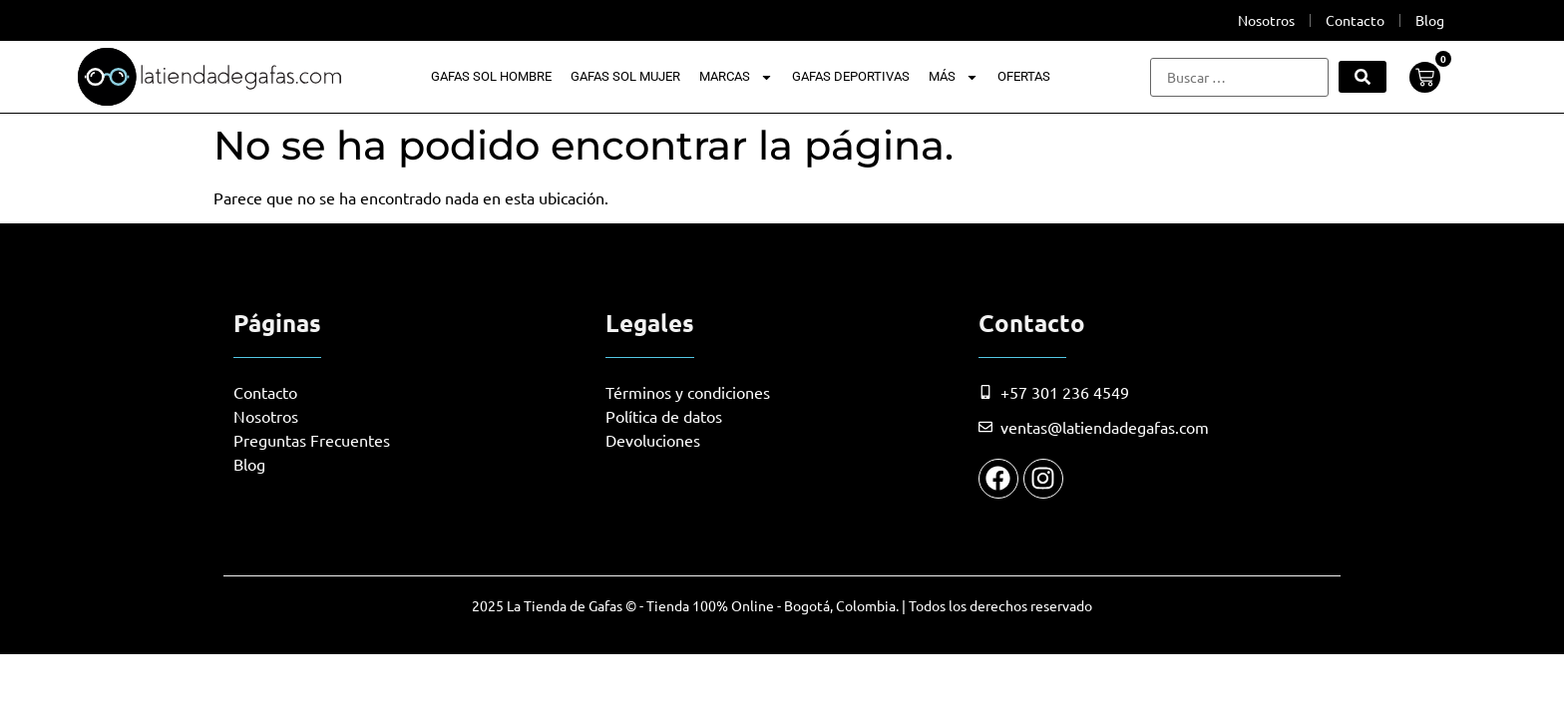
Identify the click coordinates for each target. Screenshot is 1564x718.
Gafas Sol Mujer (625, 76)
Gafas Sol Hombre (491, 76)
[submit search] (1362, 77)
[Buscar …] (1239, 77)
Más (953, 77)
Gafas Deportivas (851, 76)
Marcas (736, 77)
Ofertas (1023, 76)
